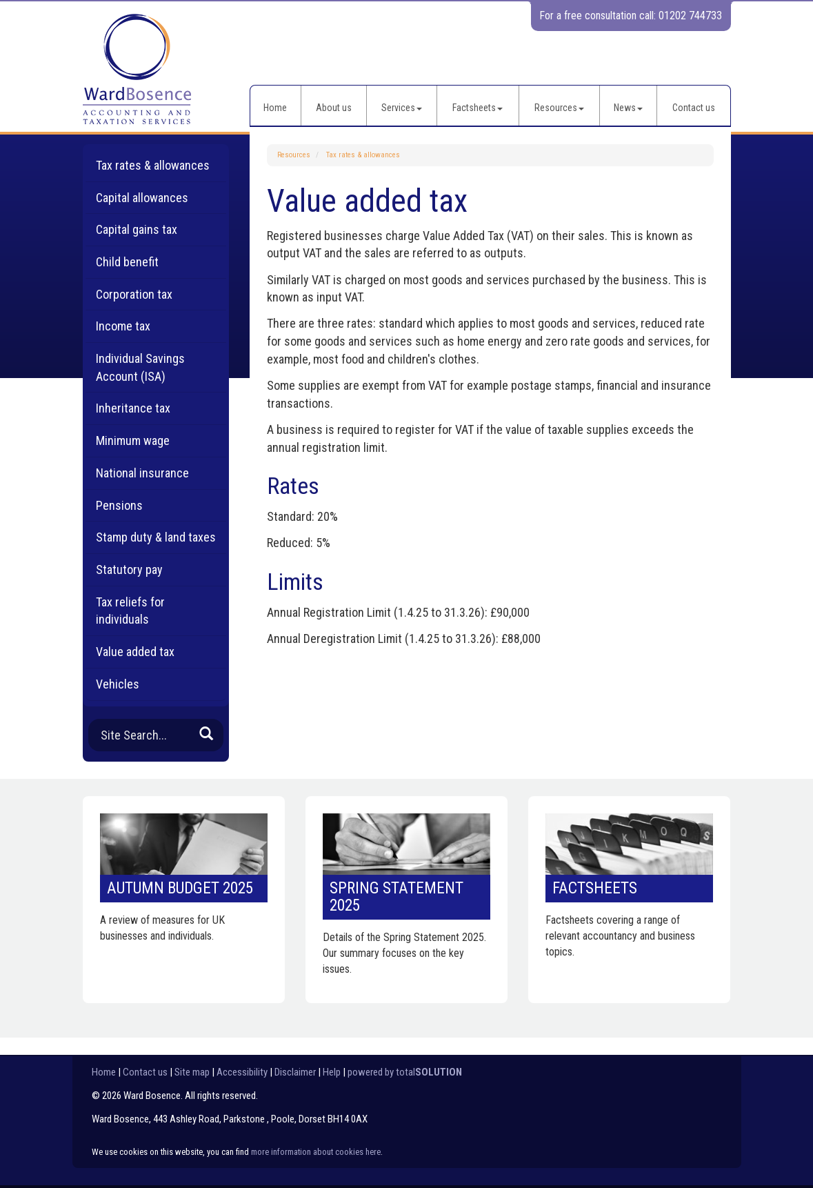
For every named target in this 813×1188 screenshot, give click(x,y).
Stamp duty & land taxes (156, 537)
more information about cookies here (316, 1152)
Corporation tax (134, 294)
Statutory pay (129, 569)
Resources (559, 107)
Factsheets (477, 107)
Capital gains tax (136, 229)
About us (334, 107)
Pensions (119, 505)
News (628, 107)
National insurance (142, 473)
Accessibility (242, 1072)
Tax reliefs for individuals (130, 611)
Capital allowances (142, 197)
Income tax (123, 326)
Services (401, 107)
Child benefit (127, 262)
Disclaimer (295, 1072)
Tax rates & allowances (363, 154)
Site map (192, 1072)
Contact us (693, 107)
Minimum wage (133, 440)
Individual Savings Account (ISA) (140, 367)
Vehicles (117, 684)
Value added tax (135, 651)
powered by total (405, 1072)
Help (332, 1072)
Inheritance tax (133, 408)
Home (275, 107)
